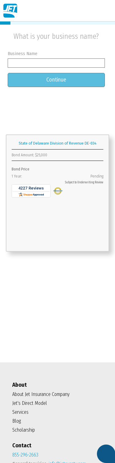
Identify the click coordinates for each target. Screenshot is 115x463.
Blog (16, 421)
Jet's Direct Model (29, 403)
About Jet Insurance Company (41, 394)
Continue (56, 79)
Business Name (22, 53)
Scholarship (23, 430)
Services (20, 412)
